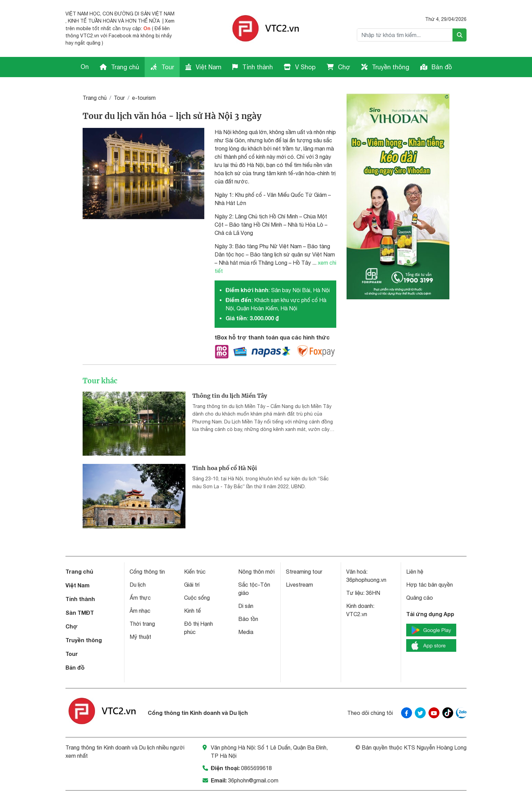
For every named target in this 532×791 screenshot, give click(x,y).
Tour (162, 67)
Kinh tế (192, 611)
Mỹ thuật (140, 637)
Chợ (338, 67)
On (146, 28)
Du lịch (138, 585)
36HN (373, 593)
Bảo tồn (248, 619)
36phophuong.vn (366, 580)
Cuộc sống (197, 598)
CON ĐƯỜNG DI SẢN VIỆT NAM (138, 13)
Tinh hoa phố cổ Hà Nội (224, 468)
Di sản (245, 606)
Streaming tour (304, 571)
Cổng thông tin (147, 571)
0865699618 (256, 768)
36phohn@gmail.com (253, 780)
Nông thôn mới (256, 571)
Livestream (299, 585)
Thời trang (142, 624)
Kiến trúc (195, 571)
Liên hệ (414, 571)
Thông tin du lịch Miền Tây (229, 395)
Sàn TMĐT (79, 612)
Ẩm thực (140, 598)
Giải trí (192, 585)
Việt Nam (203, 67)
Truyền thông (385, 67)
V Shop (300, 67)
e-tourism (144, 98)
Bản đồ (436, 67)
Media (245, 632)
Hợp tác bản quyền (429, 585)
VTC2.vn (356, 614)
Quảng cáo (419, 598)
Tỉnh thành (252, 67)
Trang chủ (119, 67)
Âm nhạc (140, 611)
